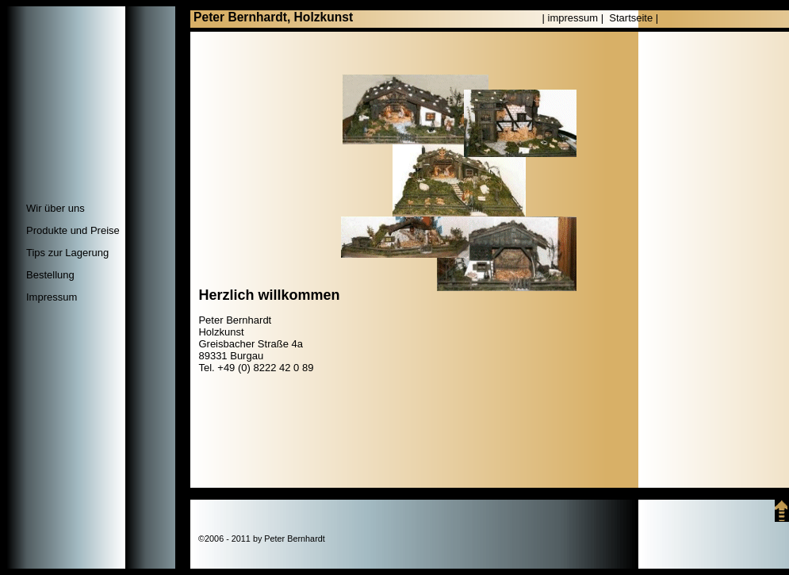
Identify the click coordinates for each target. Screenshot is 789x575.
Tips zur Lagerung (67, 253)
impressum (573, 18)
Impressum (51, 297)
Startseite (631, 18)
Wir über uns (55, 208)
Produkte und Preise (73, 230)
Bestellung (50, 275)
